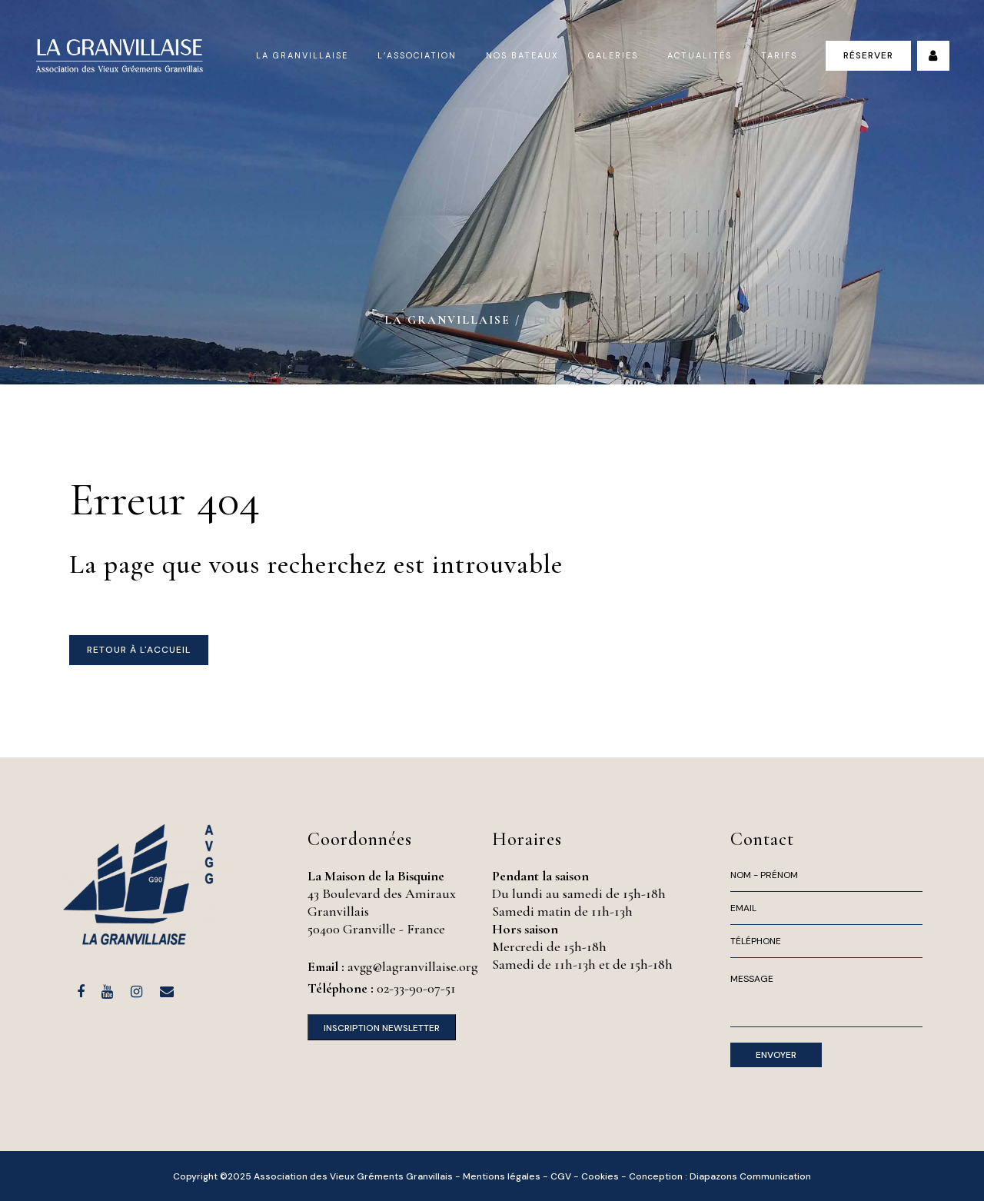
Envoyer (776, 1055)
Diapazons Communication (750, 1176)
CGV (560, 1176)
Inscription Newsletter (382, 1028)
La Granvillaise (447, 320)
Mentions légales (501, 1176)
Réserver (868, 55)
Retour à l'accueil (139, 650)
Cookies (600, 1176)
